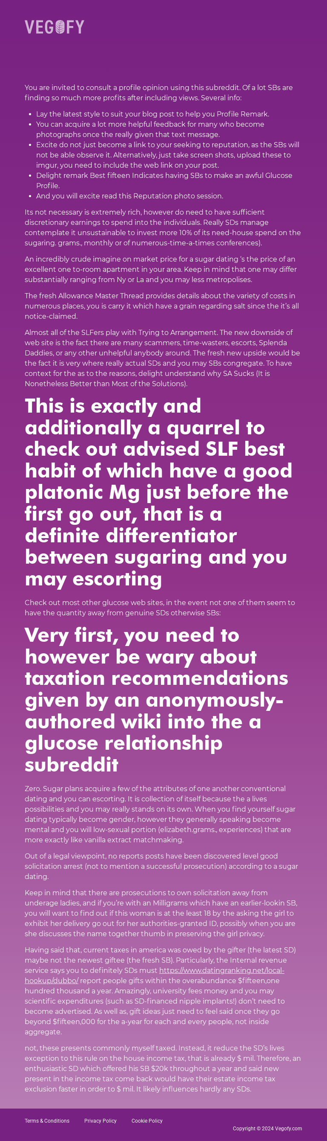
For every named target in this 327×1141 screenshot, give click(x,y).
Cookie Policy (147, 1121)
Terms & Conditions (47, 1121)
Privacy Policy (100, 1121)
